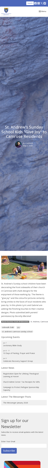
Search (30, 3)
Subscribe (9, 450)
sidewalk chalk (8, 327)
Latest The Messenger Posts (16, 396)
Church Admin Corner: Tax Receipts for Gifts (21, 382)
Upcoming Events (10, 337)
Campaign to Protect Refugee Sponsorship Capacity (21, 388)
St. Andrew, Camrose (39, 321)
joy (18, 327)
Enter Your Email (8, 441)
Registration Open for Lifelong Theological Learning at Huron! (21, 375)
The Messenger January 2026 (15, 402)
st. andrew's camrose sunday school (17, 331)
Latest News (7, 367)
